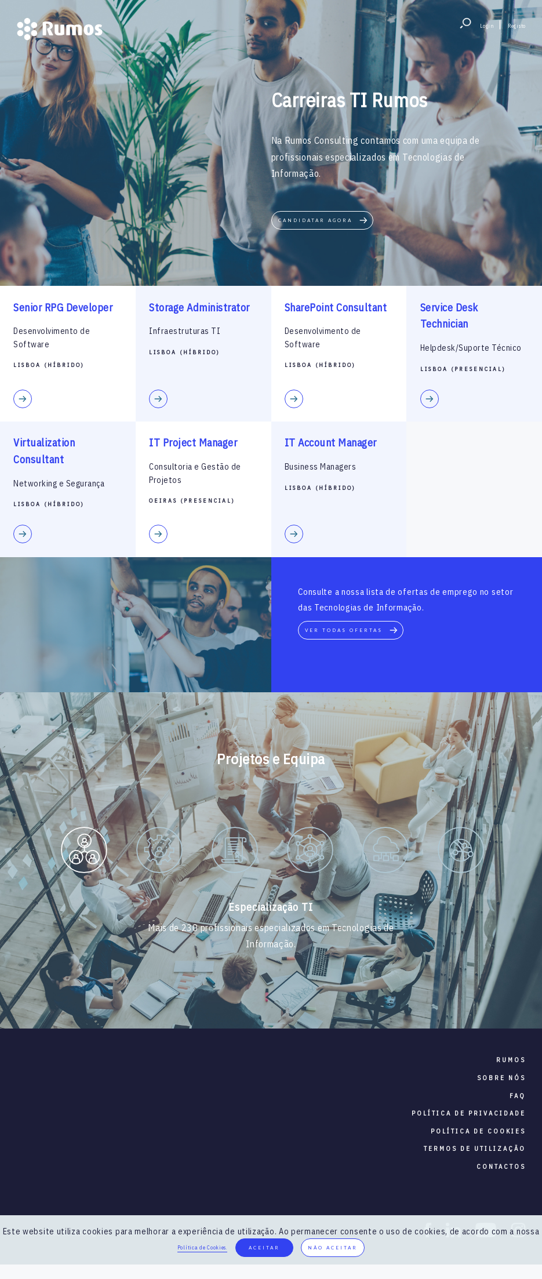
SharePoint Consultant (336, 307)
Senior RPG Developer (62, 307)
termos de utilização (475, 1148)
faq (518, 1096)
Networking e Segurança (58, 483)
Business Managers (321, 467)
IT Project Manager (193, 442)
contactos (501, 1166)
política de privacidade (469, 1113)
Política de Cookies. (202, 1247)
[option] (84, 852)
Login (487, 26)
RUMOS (511, 1060)
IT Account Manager (331, 442)
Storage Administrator (199, 307)
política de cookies (478, 1131)
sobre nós (501, 1078)
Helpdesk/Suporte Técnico (471, 348)
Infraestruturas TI (184, 331)
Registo (517, 26)
